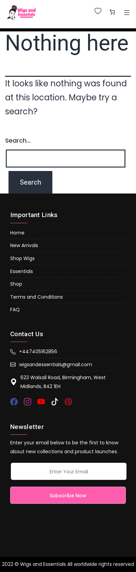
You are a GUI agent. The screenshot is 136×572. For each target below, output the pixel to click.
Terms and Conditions (36, 297)
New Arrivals (24, 245)
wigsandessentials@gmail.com (51, 364)
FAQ (15, 309)
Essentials (21, 271)
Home (17, 232)
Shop (16, 284)
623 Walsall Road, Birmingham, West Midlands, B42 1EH (58, 382)
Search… (18, 140)
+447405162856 (33, 351)
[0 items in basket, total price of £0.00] (112, 12)
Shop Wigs (22, 258)
